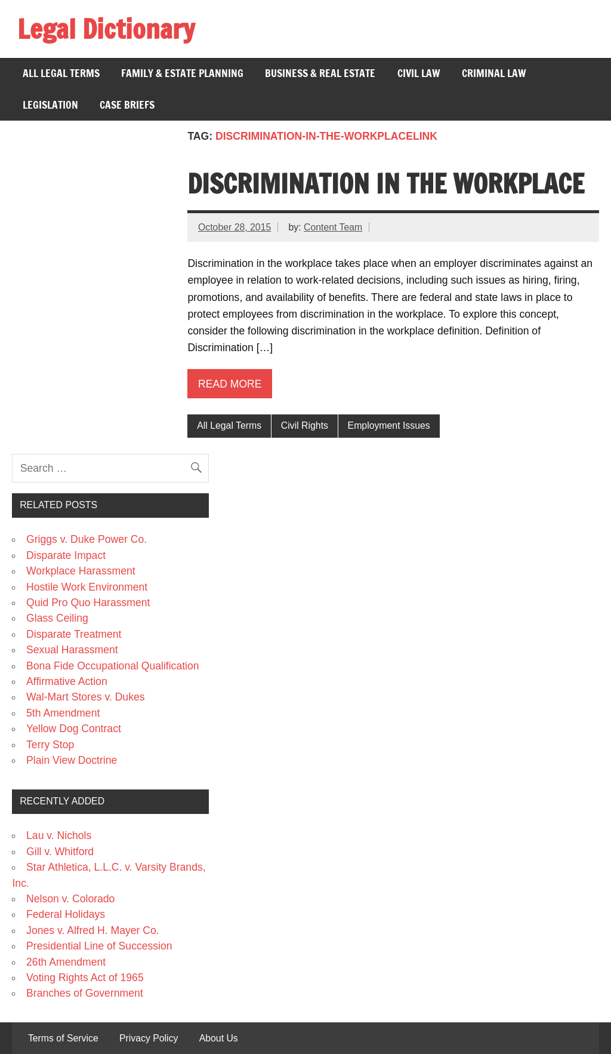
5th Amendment (63, 713)
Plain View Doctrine (71, 760)
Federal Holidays (65, 914)
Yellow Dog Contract (73, 729)
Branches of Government (84, 993)
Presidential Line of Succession (99, 946)
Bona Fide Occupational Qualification (112, 666)
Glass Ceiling (57, 618)
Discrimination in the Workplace (385, 183)
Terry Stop (50, 745)
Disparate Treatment (73, 634)
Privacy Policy (148, 1038)
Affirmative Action (66, 681)
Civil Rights (304, 425)
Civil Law (418, 73)
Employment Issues (389, 425)
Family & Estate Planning (182, 73)
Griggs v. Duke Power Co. (86, 539)
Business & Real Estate (320, 73)
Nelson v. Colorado (70, 899)
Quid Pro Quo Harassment (88, 603)
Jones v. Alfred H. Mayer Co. (92, 930)
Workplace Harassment (80, 571)
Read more (230, 384)
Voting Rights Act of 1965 (85, 978)
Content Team (333, 227)
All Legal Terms (61, 73)
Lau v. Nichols (58, 835)
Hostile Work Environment (86, 587)
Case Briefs (127, 104)
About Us (218, 1038)
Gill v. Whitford (60, 852)
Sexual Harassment (72, 650)
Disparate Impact (66, 555)
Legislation (50, 104)
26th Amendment (66, 962)
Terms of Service (63, 1038)
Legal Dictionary (106, 28)
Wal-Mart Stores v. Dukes (85, 697)
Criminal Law (494, 73)
